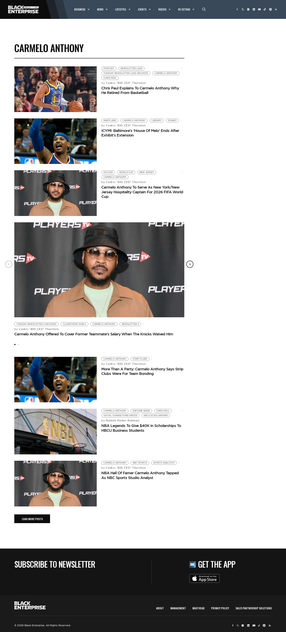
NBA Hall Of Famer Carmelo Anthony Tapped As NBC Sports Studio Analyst (140, 475)
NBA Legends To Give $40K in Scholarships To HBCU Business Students (141, 428)
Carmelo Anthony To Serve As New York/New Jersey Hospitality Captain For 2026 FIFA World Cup (142, 192)
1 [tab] (14, 344)
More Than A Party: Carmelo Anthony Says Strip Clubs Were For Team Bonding (142, 371)
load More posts (32, 519)
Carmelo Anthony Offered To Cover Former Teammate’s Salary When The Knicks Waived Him (93, 334)
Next (189, 264)
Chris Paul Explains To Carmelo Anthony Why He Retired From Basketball (140, 90)
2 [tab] (18, 344)
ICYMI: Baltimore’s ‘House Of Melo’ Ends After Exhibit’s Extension (140, 132)
